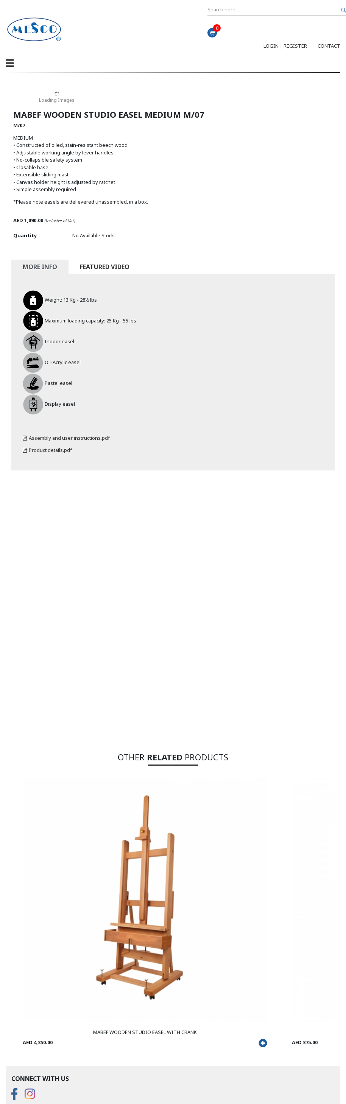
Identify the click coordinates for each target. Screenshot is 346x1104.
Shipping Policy (28, 1027)
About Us (21, 1005)
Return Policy (26, 1020)
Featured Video (104, 267)
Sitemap (88, 1080)
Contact (329, 45)
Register (295, 45)
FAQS (17, 998)
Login (271, 45)
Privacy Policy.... (28, 1080)
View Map (22, 1057)
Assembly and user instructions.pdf (66, 437)
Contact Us (23, 1012)
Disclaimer (63, 1080)
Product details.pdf (47, 450)
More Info (40, 267)
